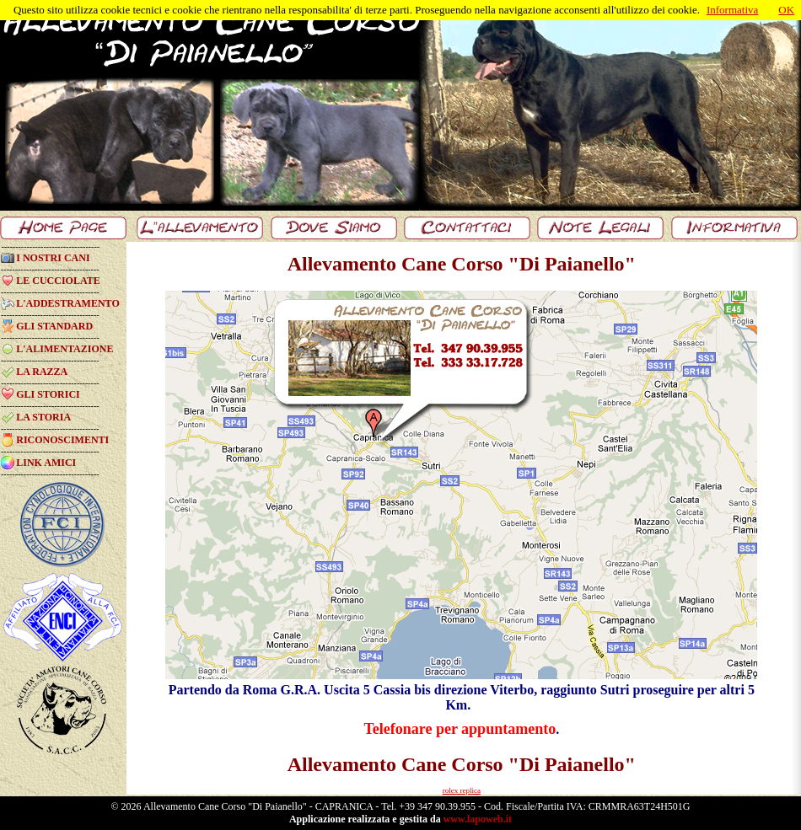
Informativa (732, 9)
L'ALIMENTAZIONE (64, 349)
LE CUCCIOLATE (57, 280)
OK (786, 9)
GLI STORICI (47, 394)
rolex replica (462, 790)
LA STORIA (43, 417)
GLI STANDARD (54, 326)
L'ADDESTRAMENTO (67, 303)
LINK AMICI (46, 463)
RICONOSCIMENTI (62, 440)
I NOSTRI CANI (52, 258)
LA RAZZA (41, 372)
